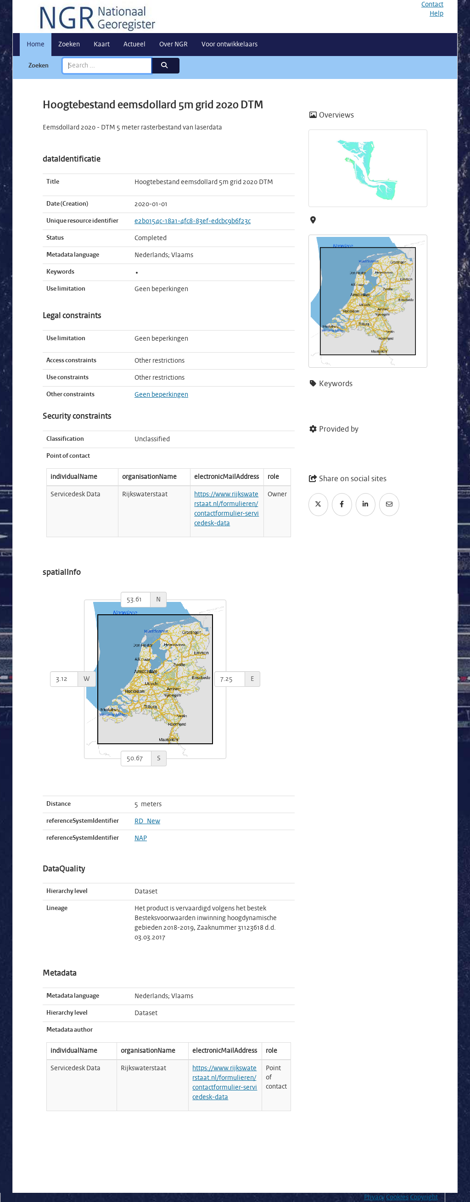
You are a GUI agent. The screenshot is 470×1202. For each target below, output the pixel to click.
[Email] (389, 504)
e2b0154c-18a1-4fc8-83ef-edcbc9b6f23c (192, 221)
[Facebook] (342, 504)
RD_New (147, 821)
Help (436, 14)
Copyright (424, 1197)
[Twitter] (318, 504)
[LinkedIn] (366, 504)
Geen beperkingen (161, 395)
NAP (140, 838)
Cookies (397, 1197)
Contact (432, 4)
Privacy (374, 1197)
